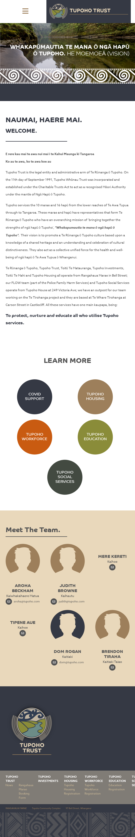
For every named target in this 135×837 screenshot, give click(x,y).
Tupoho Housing (71, 779)
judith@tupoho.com (68, 601)
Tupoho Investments (48, 779)
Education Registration (117, 787)
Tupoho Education (117, 779)
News (9, 785)
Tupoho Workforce (94, 779)
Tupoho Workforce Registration (93, 789)
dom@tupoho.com (67, 662)
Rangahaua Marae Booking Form (26, 791)
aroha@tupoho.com (23, 601)
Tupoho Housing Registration (72, 789)
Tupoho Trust (12, 779)
